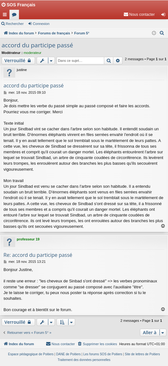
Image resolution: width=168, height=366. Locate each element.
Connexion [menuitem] (164, 15)
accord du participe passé (37, 45)
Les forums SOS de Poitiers (102, 354)
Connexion (41, 24)
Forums (15, 15)
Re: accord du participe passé (37, 255)
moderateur (32, 53)
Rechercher (15, 24)
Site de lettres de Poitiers (142, 354)
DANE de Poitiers (68, 354)
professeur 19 (28, 239)
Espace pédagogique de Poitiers (31, 354)
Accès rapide (6, 15)
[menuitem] (139, 14)
